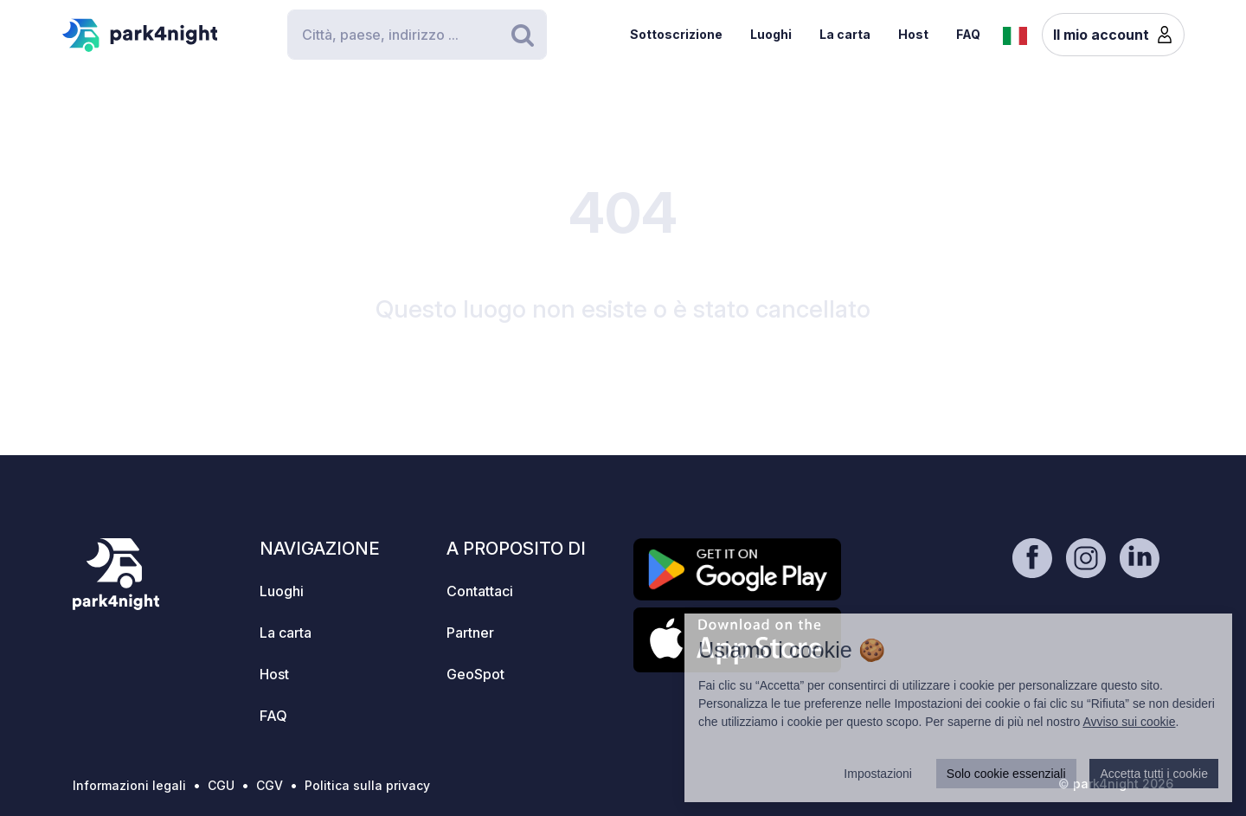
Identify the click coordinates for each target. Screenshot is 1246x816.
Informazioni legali (129, 785)
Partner (470, 632)
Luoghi (771, 34)
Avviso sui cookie (1128, 722)
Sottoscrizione (676, 34)
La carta (844, 34)
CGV (269, 785)
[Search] (417, 35)
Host (913, 34)
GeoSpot (475, 674)
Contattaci (479, 591)
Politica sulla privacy (367, 785)
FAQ (968, 34)
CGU (221, 785)
